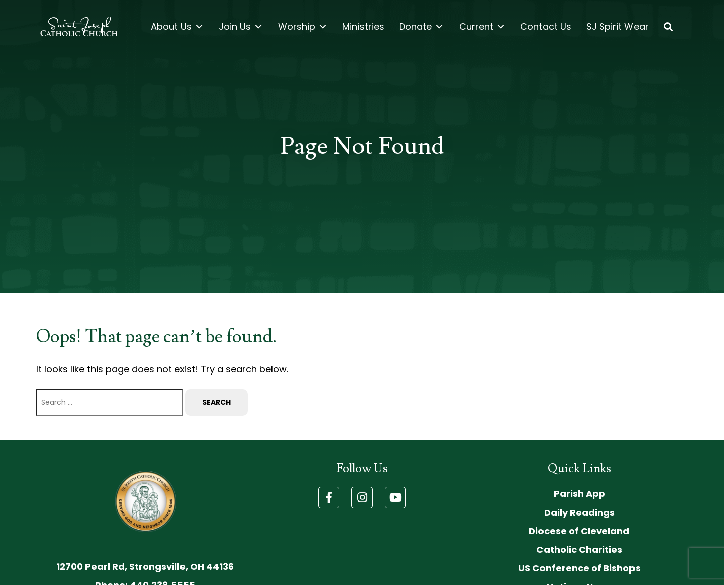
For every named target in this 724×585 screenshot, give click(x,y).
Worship (302, 27)
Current (482, 27)
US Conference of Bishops (579, 568)
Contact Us (545, 26)
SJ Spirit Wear (617, 26)
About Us (177, 27)
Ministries (363, 26)
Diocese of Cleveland (579, 531)
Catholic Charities (579, 549)
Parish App (579, 493)
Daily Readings (579, 512)
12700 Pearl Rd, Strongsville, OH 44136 (145, 566)
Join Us (241, 27)
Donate (421, 27)
